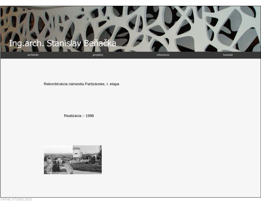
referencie (163, 54)
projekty (98, 54)
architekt (32, 54)
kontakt (228, 54)
